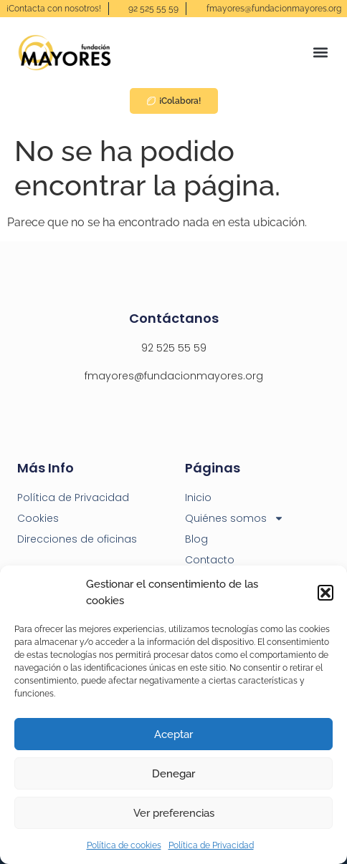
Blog (196, 539)
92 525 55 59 (173, 348)
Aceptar (173, 734)
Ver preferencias (173, 813)
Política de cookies (124, 845)
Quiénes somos (234, 518)
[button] (325, 593)
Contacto (209, 560)
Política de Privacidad (211, 845)
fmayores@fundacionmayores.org (174, 376)
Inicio (198, 497)
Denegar (173, 773)
